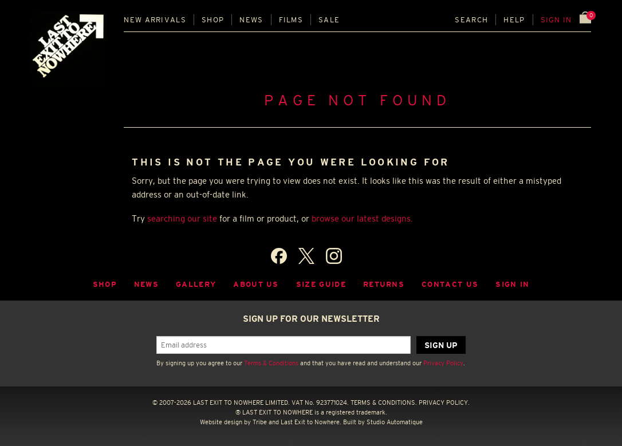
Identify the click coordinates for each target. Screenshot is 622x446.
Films (291, 19)
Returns (383, 284)
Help (514, 19)
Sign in (556, 19)
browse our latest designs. (362, 218)
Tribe (260, 422)
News (251, 19)
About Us (256, 284)
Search (471, 19)
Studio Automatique (395, 422)
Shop (213, 19)
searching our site (182, 218)
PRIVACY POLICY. (444, 402)
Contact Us (450, 284)
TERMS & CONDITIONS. (384, 402)
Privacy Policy (443, 363)
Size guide (321, 284)
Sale (329, 19)
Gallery (196, 284)
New (155, 19)
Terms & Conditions (271, 363)
